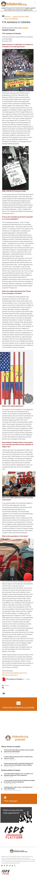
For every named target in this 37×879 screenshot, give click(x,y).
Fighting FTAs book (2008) (21, 16)
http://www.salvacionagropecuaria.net (13, 673)
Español (5, 30)
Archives (7, 16)
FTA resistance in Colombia (14, 679)
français (11, 30)
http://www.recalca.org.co (10, 675)
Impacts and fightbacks (11, 19)
